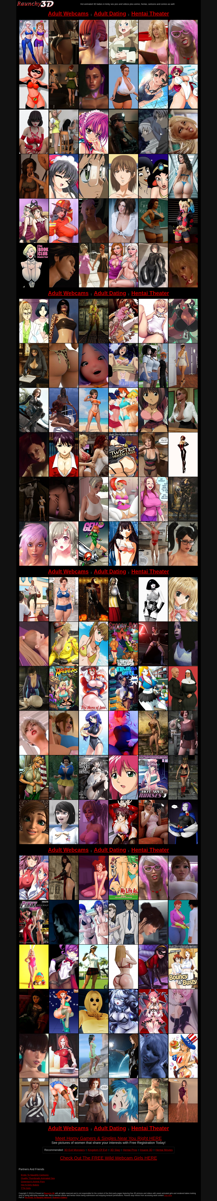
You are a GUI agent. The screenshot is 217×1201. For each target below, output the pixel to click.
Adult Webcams (68, 14)
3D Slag (115, 1149)
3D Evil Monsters (74, 1149)
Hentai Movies (164, 1149)
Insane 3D (146, 1149)
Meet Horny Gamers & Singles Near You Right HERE (108, 1138)
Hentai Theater (150, 14)
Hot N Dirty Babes (30, 1185)
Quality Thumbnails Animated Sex (38, 1178)
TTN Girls (26, 1188)
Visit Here (168, 1195)
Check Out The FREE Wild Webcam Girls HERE (108, 1157)
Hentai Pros (130, 1149)
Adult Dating (110, 14)
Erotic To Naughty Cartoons (35, 1175)
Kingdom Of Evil (97, 1149)
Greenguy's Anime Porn (33, 1181)
